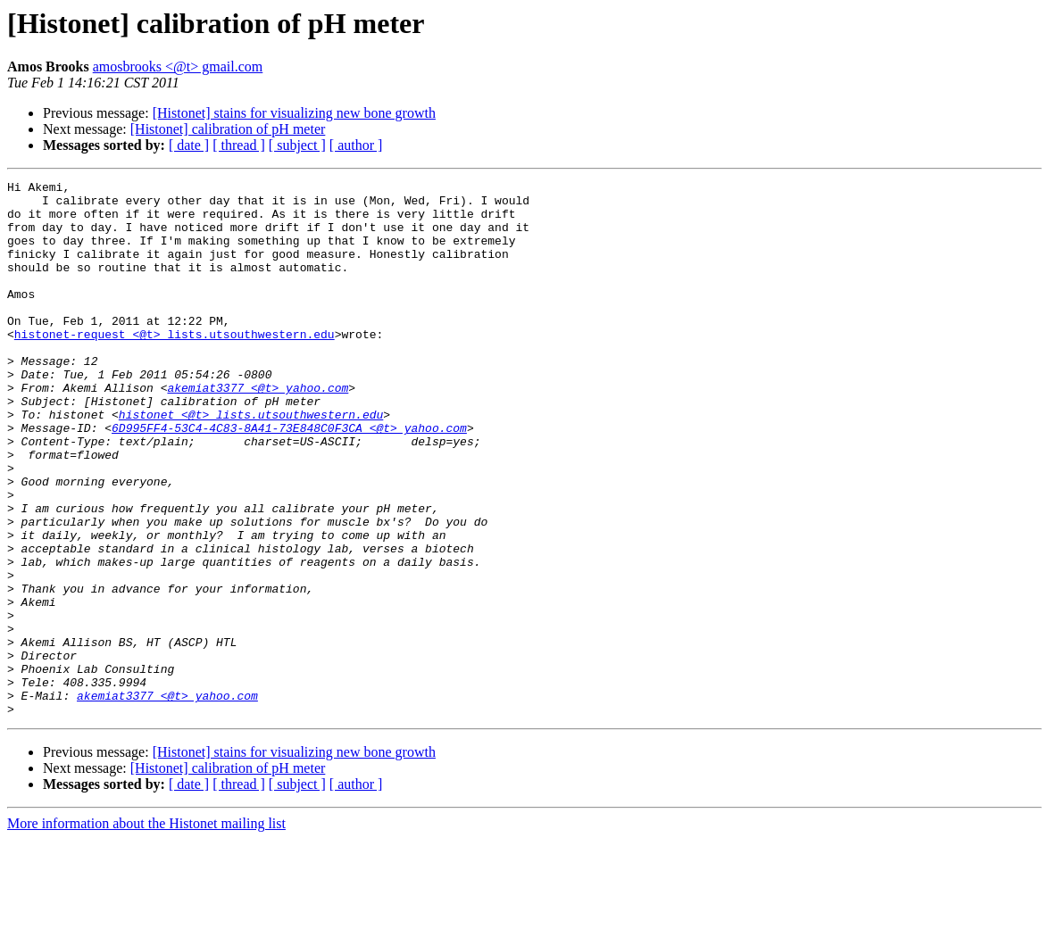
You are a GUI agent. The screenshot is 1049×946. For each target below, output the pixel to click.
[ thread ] (238, 145)
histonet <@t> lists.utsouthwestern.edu (251, 462)
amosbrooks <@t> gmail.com (178, 66)
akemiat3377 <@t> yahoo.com (257, 430)
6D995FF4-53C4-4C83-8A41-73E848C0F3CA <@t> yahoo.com (289, 478)
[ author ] (356, 145)
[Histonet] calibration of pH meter (228, 129)
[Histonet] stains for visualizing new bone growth (294, 112)
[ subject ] (297, 145)
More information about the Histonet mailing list (146, 930)
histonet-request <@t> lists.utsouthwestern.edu (174, 366)
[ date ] (189, 145)
